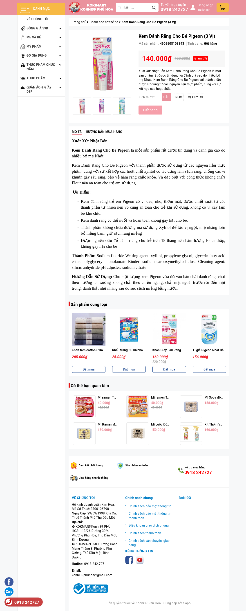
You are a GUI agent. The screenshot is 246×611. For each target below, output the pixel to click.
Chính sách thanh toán (145, 533)
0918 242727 (174, 9)
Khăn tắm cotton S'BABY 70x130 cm (98, 350)
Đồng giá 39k (37, 28)
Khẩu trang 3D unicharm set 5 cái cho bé (141, 350)
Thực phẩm (36, 78)
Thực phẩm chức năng (41, 67)
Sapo (187, 603)
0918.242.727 (94, 564)
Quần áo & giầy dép (39, 90)
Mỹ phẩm (34, 46)
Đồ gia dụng (37, 55)
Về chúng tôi (37, 19)
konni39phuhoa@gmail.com (92, 575)
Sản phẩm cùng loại (89, 304)
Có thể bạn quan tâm (90, 385)
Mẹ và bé (34, 37)
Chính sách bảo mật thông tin (150, 506)
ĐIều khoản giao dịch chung (149, 525)
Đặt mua (89, 369)
